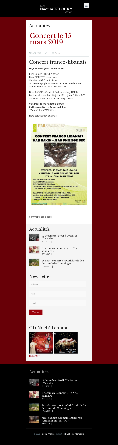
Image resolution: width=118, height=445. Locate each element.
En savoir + (34, 355)
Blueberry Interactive (74, 434)
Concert (58, 53)
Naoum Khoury (47, 434)
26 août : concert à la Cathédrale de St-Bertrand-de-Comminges (64, 262)
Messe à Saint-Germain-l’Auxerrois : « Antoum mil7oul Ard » (63, 419)
